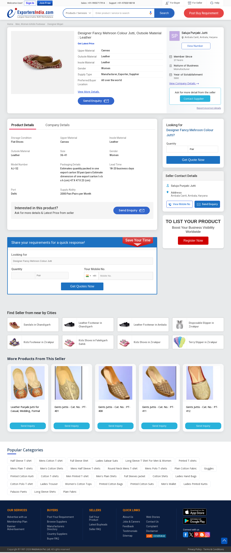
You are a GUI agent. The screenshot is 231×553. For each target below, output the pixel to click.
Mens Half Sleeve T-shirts (85, 469)
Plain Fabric (70, 492)
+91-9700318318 (122, 3)
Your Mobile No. (94, 269)
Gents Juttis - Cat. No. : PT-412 (202, 409)
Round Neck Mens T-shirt (123, 469)
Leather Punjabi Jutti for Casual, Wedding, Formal (25, 409)
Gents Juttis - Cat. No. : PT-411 (158, 409)
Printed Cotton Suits (142, 485)
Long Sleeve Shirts (45, 492)
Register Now (193, 240)
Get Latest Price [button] (86, 43)
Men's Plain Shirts (106, 477)
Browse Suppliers (57, 522)
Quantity (16, 269)
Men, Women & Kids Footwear (30, 24)
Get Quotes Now (82, 286)
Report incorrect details (209, 108)
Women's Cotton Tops (78, 485)
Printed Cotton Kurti (22, 477)
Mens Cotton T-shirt (51, 461)
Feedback (128, 527)
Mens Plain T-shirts (21, 469)
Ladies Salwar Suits (107, 461)
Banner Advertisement (15, 529)
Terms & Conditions (213, 550)
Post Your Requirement (60, 517)
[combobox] (90, 275)
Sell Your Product (94, 519)
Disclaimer (152, 531)
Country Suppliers (57, 534)
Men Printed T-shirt (77, 477)
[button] (150, 13)
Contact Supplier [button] (195, 98)
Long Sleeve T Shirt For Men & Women (148, 461)
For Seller (195, 2)
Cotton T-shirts (50, 477)
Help (215, 2)
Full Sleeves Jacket (134, 477)
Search (164, 13)
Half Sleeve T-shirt (21, 461)
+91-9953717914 (93, 3)
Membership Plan (17, 522)
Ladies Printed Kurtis (196, 485)
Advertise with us (17, 517)
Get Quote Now (193, 160)
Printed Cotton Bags (111, 485)
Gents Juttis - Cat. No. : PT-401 (70, 409)
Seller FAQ (95, 530)
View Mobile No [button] (179, 204)
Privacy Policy (195, 550)
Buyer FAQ (53, 539)
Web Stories (153, 517)
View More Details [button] (89, 91)
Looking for (19, 254)
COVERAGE (155, 537)
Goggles (209, 469)
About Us (128, 517)
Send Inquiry (28, 426)
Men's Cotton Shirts (51, 469)
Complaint (152, 527)
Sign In (30, 3)
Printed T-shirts (188, 461)
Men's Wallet (168, 485)
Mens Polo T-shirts (156, 469)
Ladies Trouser (49, 485)
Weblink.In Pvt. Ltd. (41, 550)
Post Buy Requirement (203, 13)
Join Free (45, 3)
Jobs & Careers (131, 522)
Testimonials (130, 531)
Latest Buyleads (98, 525)
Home (10, 24)
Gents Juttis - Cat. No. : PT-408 (114, 409)
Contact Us (152, 522)
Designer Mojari (55, 24)
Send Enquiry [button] (96, 101)
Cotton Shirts (160, 477)
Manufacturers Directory (55, 529)
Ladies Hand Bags (186, 477)
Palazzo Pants (18, 492)
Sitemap (127, 536)
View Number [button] (196, 46)
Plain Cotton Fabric (186, 469)
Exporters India (30, 13)
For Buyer (173, 2)
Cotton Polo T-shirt (21, 485)
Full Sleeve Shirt (79, 461)
